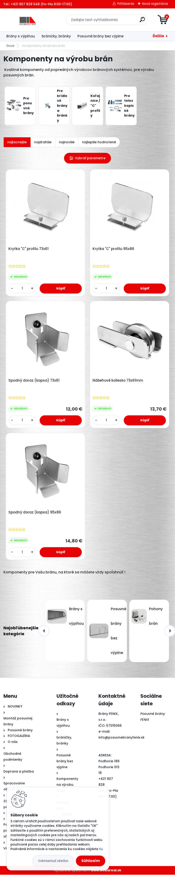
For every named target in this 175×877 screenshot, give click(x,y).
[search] (142, 21)
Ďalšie (158, 36)
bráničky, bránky (56, 36)
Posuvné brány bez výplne (100, 36)
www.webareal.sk (106, 872)
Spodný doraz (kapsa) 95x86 (35, 514)
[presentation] (44, 633)
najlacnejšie (17, 142)
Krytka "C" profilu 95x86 (114, 249)
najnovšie (67, 142)
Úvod (10, 46)
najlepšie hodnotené (99, 142)
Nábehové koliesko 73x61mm (118, 381)
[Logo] (31, 19)
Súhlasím (90, 860)
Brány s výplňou (20, 36)
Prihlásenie (125, 3)
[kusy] (22, 289)
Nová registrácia (155, 3)
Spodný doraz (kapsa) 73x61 (34, 381)
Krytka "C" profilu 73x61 (29, 249)
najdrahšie (42, 142)
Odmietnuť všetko (53, 861)
